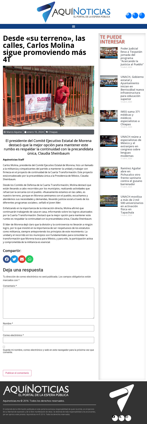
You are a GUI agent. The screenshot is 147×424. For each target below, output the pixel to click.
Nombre (8, 323)
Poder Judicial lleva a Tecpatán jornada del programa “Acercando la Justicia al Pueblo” (132, 56)
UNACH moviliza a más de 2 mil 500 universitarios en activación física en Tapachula (132, 204)
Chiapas (53, 132)
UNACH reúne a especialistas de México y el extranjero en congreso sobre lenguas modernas (131, 146)
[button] (73, 26)
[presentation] (25, 363)
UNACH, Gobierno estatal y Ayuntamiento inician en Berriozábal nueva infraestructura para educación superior (132, 88)
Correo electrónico (13, 335)
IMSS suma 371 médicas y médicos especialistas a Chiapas (130, 118)
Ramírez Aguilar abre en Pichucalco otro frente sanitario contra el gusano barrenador (131, 176)
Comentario (10, 286)
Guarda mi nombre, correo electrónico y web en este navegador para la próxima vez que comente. (48, 351)
